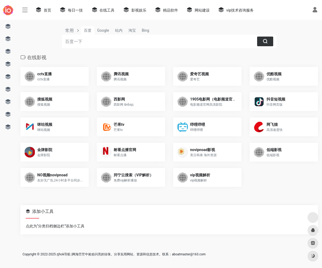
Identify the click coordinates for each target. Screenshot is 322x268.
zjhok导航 (64, 254)
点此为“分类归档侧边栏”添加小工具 (55, 226)
